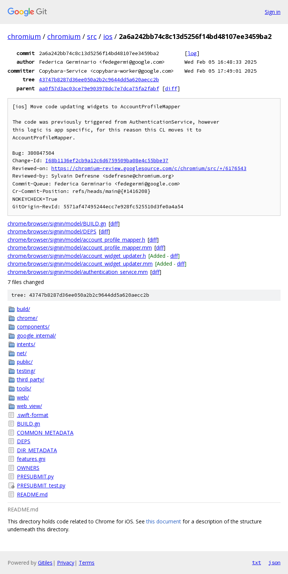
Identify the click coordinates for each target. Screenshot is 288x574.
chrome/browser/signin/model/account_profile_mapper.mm (80, 247)
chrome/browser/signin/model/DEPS (52, 231)
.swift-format (32, 415)
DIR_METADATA (37, 450)
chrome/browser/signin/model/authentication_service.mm (78, 271)
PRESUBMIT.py (35, 476)
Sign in (272, 11)
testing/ (26, 370)
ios (107, 36)
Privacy (65, 562)
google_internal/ (36, 335)
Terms (86, 562)
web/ (23, 397)
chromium (24, 36)
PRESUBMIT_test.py (41, 485)
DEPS (23, 441)
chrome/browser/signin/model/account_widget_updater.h (77, 255)
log (192, 53)
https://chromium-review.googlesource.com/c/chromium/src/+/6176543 (148, 168)
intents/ (26, 344)
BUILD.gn (28, 423)
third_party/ (30, 379)
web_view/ (29, 406)
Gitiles (45, 562)
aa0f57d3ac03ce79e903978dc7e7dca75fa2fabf (99, 88)
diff (171, 88)
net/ (22, 353)
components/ (33, 326)
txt (256, 562)
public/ (25, 361)
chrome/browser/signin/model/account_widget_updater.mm (80, 263)
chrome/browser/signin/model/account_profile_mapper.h (76, 239)
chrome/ (27, 317)
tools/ (24, 388)
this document (163, 521)
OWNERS (28, 467)
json (274, 562)
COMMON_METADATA (45, 432)
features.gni (31, 458)
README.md (32, 494)
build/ (23, 308)
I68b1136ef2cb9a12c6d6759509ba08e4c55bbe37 (106, 160)
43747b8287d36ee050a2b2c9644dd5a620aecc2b (99, 79)
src (92, 36)
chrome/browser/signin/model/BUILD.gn (57, 223)
